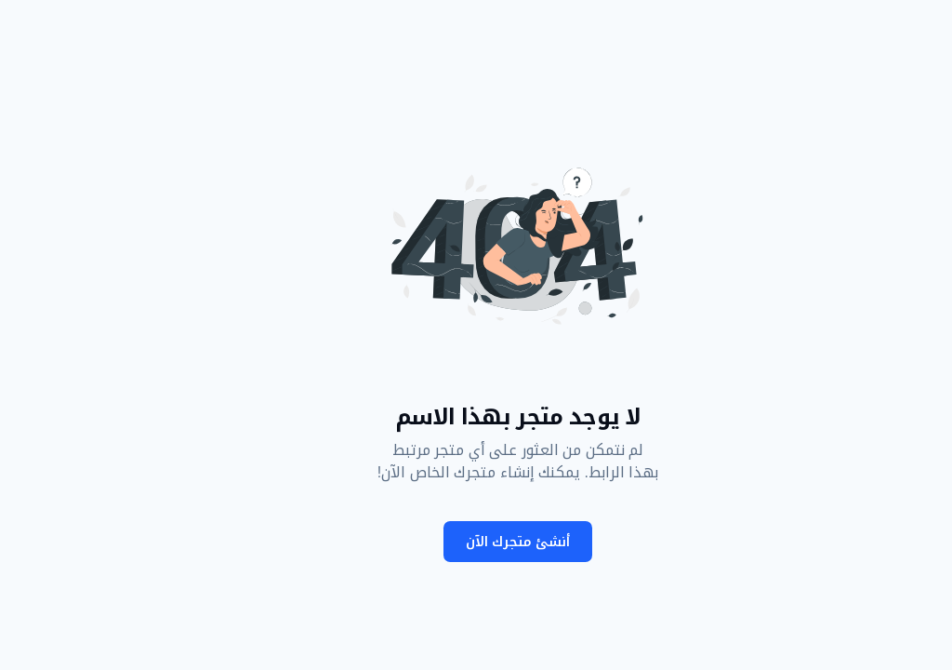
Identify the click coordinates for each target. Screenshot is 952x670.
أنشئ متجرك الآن (476, 541)
